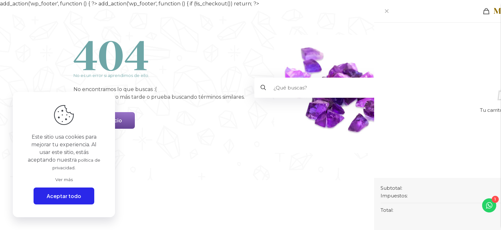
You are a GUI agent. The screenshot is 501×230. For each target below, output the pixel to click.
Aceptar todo (64, 196)
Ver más (64, 179)
